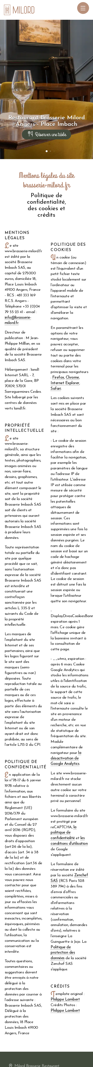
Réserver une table (46, 134)
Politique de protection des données (63, 952)
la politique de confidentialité (63, 832)
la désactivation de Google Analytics (66, 758)
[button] (47, 151)
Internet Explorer (65, 383)
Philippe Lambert (65, 1000)
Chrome (72, 378)
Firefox (58, 378)
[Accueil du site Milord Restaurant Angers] (19, 10)
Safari (56, 389)
